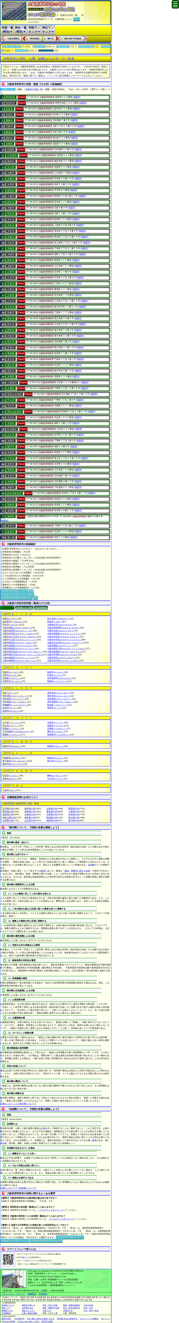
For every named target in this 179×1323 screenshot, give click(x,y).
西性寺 (10, 330)
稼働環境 (32, 1294)
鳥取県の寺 (29, 817)
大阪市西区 (60, 645)
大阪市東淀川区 (23, 654)
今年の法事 (88, 1305)
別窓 (31, 590)
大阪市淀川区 (63, 660)
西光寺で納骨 (47, 1321)
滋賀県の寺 (8, 814)
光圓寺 (10, 173)
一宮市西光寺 (18, 1319)
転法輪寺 (12, 429)
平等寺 (10, 458)
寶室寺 (10, 464)
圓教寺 (9, 120)
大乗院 (10, 388)
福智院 (10, 452)
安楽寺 (9, 109)
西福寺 (10, 336)
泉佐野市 (13, 622)
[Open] (21, 97)
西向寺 (10, 324)
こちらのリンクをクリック (50, 1210)
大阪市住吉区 (63, 637)
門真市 (54, 675)
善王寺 (10, 365)
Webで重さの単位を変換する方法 (40, 1319)
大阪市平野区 (62, 654)
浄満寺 (10, 254)
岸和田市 (12, 681)
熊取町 (57, 681)
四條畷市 (15, 705)
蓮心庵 (10, 537)
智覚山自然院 (14, 394)
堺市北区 (58, 693)
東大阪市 (15, 761)
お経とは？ (47, 1311)
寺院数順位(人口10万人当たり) (14, 594)
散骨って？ (6, 1308)
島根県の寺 (51, 817)
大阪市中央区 (64, 639)
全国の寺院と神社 (11, 46)
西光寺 (10, 318)
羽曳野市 (12, 758)
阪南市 (55, 758)
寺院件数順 (41, 608)
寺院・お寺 (88, 1308)
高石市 (11, 725)
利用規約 (43, 1294)
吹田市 (10, 708)
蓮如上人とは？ (28, 1311)
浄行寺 (10, 219)
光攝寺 (10, 178)
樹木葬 (3, 1143)
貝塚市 (11, 672)
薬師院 (10, 510)
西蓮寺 (10, 347)
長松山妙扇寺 (14, 411)
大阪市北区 (60, 631)
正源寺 (10, 295)
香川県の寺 (73, 820)
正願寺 (10, 289)
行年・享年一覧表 (91, 1311)
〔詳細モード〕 (7, 89)
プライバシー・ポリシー (13, 1294)
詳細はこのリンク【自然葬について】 (18, 1188)
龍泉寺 (10, 531)
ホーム (76, 19)
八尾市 (9, 790)
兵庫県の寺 (51, 814)
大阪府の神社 (62, 46)
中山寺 (10, 400)
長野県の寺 (73, 808)
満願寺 (10, 487)
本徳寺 (10, 481)
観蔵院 (10, 149)
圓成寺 (9, 132)
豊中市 (55, 731)
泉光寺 (10, 359)
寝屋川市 (12, 746)
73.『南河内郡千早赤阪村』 (71, 39)
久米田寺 (12, 155)
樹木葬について (8, 1305)
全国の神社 (39, 46)
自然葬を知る (27, 1308)
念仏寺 (10, 435)
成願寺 (10, 266)
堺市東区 (59, 699)
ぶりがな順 (7, 608)
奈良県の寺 (73, 814)
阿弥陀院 (10, 97)
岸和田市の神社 (85, 46)
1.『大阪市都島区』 (12, 39)
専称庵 (10, 353)
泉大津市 (58, 618)
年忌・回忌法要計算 (71, 1308)
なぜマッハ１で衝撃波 (89, 1319)
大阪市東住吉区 (23, 651)
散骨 (43, 871)
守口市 (55, 779)
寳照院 (10, 470)
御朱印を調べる (28, 1305)
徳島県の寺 (51, 820)
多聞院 (10, 376)
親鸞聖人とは (7, 1311)
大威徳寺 (12, 382)
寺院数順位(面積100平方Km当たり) (16, 597)
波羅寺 (10, 441)
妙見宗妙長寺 (14, 493)
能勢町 (55, 746)
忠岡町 (57, 728)
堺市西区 (14, 699)
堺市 (9, 693)
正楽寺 (10, 277)
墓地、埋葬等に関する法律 (77, 871)
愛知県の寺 (51, 811)
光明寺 (10, 184)
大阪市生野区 (18, 631)
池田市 (10, 618)
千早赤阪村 (17, 731)
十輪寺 (10, 196)
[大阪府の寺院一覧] (34, 89)
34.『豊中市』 (49, 39)
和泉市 (54, 622)
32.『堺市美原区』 (33, 39)
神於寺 (10, 260)
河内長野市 (59, 678)
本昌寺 (10, 475)
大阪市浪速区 (18, 645)
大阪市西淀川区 (66, 648)
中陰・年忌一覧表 (50, 1305)
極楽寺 (10, 161)
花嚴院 (9, 143)
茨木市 (11, 624)
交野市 (10, 675)
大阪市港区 (61, 657)
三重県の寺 (73, 811)
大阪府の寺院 (21, 50)
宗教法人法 (67, 1311)
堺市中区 (58, 696)
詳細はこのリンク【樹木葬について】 (18, 1104)
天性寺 (10, 423)
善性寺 (10, 371)
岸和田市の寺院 (45, 50)
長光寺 (10, 406)
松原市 (11, 775)
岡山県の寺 (73, 817)
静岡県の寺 (29, 811)
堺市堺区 (15, 696)
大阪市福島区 (19, 657)
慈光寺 (10, 190)
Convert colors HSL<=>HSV (28, 1321)
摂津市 (54, 708)
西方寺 (10, 342)
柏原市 (55, 672)
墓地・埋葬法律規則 (71, 1305)
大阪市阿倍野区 (63, 628)
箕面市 (10, 779)
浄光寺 (10, 213)
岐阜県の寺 (8, 811)
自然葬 (91, 865)
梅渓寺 (10, 446)
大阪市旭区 (17, 628)
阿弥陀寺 (10, 103)
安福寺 (9, 114)
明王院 (10, 499)
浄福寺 (10, 237)
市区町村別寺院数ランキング (14, 590)
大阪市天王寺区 (65, 643)
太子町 (12, 722)
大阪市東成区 (64, 651)
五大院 (10, 167)
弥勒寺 (10, 505)
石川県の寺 (8, 808)
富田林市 (58, 734)
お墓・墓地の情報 (29, 1313)
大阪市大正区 (20, 639)
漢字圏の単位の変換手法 (67, 1319)
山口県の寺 (29, 820)
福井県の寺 (29, 808)
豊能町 (12, 734)
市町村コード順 (24, 608)
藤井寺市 (13, 764)
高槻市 (55, 725)
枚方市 (55, 761)
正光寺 (10, 301)
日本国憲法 (6, 1313)
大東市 (55, 722)
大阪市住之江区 (20, 637)
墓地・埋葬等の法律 (51, 1308)
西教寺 (10, 312)
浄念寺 (10, 225)
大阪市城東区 (64, 633)
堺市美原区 (60, 702)
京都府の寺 (29, 814)
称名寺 (10, 202)
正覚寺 (10, 272)
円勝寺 (9, 126)
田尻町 (12, 728)
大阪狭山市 (60, 624)
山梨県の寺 (51, 808)
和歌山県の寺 (9, 817)
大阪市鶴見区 (18, 643)
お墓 (43, 1128)
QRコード (26, 1257)
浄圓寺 (10, 208)
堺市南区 (15, 702)
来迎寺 (10, 525)
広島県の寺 (8, 820)
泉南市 (11, 711)
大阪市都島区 (20, 660)
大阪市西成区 (19, 648)
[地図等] (77, 97)
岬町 (55, 775)
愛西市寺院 (6, 1319)
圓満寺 (9, 138)
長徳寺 (10, 417)
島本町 (57, 705)
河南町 (12, 678)
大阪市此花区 (19, 633)
